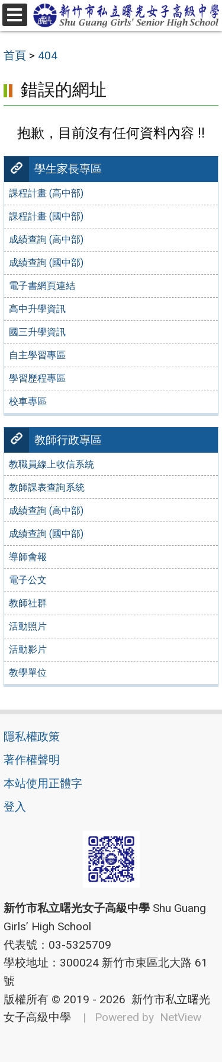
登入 (15, 806)
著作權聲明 (32, 760)
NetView (180, 1017)
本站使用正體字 (43, 783)
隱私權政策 (32, 736)
